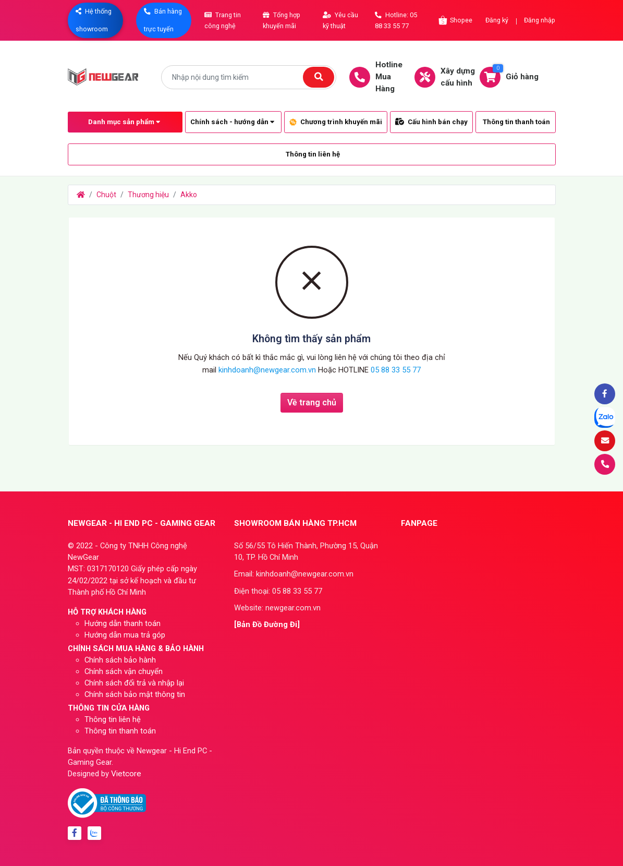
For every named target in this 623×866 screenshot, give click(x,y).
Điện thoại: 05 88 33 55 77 (278, 591)
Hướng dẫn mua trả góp (124, 635)
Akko (188, 194)
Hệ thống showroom (94, 20)
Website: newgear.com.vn (277, 607)
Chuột (106, 194)
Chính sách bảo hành (120, 660)
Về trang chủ (311, 402)
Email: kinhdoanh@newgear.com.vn (293, 574)
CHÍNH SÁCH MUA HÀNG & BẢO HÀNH (136, 648)
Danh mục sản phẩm (124, 122)
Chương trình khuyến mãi (335, 122)
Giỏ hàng (514, 76)
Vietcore (126, 773)
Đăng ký (496, 20)
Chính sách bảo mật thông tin (134, 694)
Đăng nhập (539, 20)
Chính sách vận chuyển (123, 671)
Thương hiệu (148, 194)
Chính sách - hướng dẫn (232, 122)
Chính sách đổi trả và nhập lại (134, 683)
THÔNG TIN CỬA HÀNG (109, 708)
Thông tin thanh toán (516, 122)
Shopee (455, 20)
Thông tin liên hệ (313, 154)
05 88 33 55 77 (396, 370)
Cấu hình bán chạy (431, 122)
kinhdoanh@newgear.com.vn (268, 370)
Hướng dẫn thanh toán (122, 623)
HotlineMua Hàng (381, 76)
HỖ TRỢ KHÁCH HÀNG (107, 612)
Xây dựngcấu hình (450, 77)
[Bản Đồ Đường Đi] (267, 624)
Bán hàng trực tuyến (163, 20)
